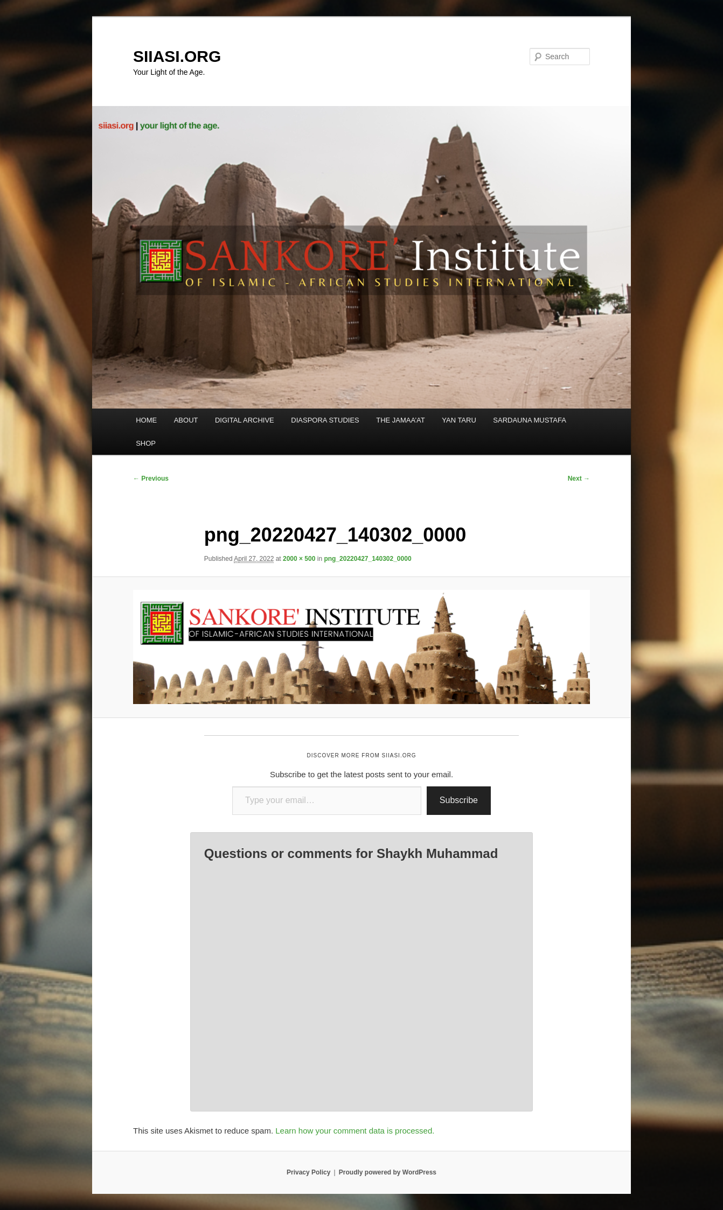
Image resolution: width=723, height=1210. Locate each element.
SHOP (146, 443)
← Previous (151, 478)
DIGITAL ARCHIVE (244, 420)
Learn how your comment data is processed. (354, 1130)
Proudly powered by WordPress (387, 1172)
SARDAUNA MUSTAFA (529, 420)
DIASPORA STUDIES (325, 420)
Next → (579, 478)
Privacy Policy (308, 1172)
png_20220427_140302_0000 (367, 558)
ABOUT (186, 420)
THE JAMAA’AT (400, 420)
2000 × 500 (299, 558)
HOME (146, 420)
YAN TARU (459, 420)
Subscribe (459, 800)
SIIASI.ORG (177, 56)
